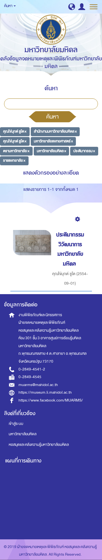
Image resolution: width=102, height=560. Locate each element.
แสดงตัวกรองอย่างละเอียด (51, 172)
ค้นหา (52, 117)
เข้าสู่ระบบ (16, 423)
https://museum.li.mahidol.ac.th (45, 392)
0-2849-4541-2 (31, 369)
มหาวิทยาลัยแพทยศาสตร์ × (53, 141)
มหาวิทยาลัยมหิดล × (51, 151)
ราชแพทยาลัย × (14, 160)
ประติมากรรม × (84, 151)
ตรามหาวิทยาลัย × (16, 151)
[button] (71, 7)
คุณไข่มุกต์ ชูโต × (14, 131)
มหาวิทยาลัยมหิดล (22, 434)
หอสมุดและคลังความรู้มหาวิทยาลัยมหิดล (39, 444)
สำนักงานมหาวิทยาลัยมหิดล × (55, 131)
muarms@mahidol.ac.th (38, 384)
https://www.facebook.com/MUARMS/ (50, 400)
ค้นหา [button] (10, 5)
